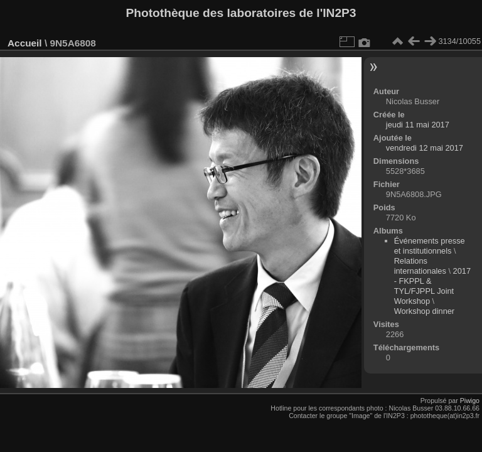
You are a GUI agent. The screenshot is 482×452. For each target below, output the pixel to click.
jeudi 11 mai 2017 (417, 124)
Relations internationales (420, 266)
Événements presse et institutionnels (429, 246)
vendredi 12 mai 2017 (424, 148)
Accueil (25, 43)
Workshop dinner (424, 311)
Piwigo (469, 400)
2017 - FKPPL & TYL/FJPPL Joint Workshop (432, 286)
